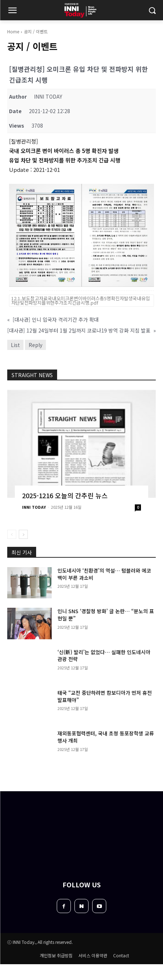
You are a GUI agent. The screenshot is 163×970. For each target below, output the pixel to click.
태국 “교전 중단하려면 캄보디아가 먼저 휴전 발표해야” (104, 696)
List (15, 344)
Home (13, 31)
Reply (35, 344)
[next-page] (23, 534)
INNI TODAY (34, 507)
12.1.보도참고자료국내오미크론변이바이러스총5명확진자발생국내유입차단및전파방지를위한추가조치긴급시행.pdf (80, 300)
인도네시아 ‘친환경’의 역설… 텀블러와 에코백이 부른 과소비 (104, 574)
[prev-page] (11, 534)
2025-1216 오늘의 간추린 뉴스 (65, 495)
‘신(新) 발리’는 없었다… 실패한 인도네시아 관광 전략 (103, 655)
